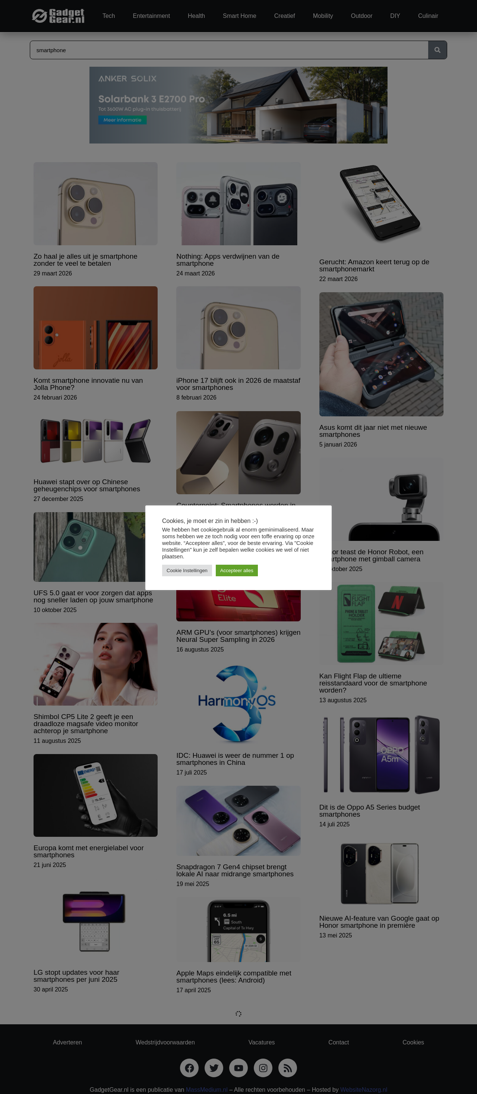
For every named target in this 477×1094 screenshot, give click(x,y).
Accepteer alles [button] (236, 570)
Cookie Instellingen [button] (187, 570)
